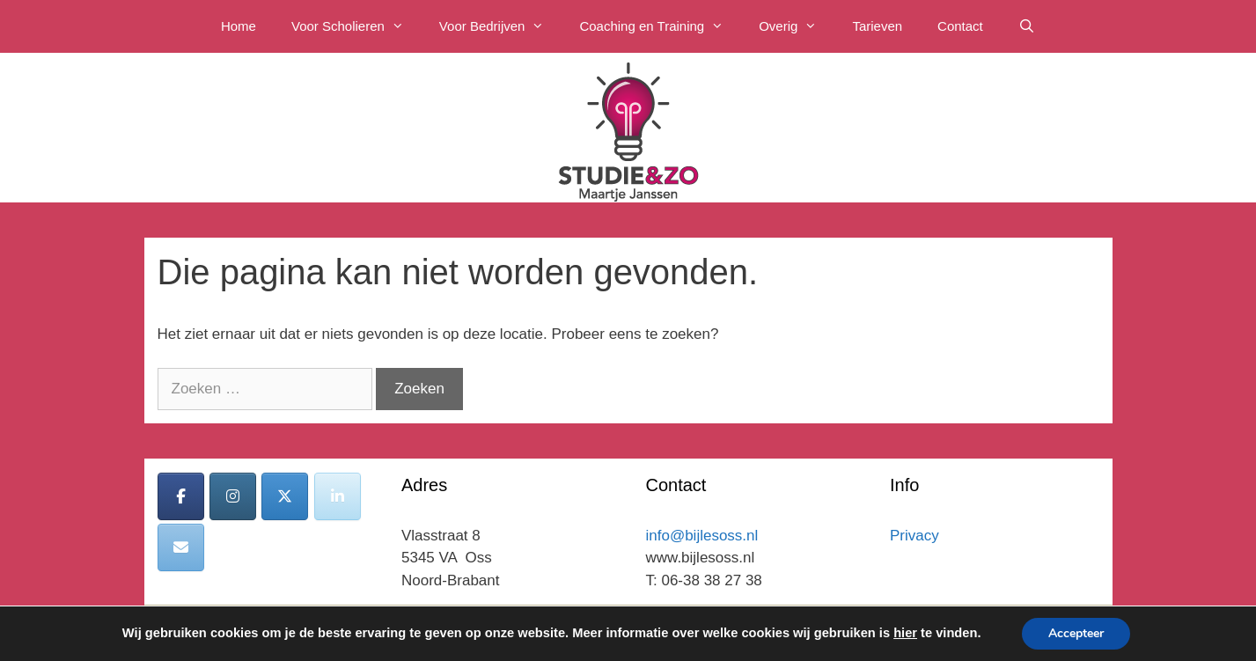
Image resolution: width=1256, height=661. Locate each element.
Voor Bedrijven (500, 26)
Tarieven (877, 25)
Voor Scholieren (356, 26)
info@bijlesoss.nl (702, 535)
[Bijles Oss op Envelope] (181, 547)
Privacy (914, 535)
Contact (960, 25)
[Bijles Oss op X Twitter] (284, 496)
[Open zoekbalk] (1027, 26)
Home (238, 25)
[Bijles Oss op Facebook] (181, 496)
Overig (796, 26)
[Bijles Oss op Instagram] (232, 496)
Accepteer (1076, 633)
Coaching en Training (660, 26)
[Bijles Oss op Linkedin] (337, 496)
